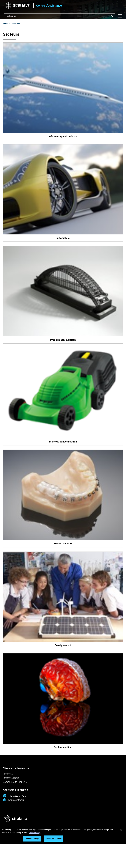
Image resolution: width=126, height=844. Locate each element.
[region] (63, 834)
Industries (16, 23)
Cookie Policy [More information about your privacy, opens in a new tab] (34, 833)
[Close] (121, 830)
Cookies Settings (32, 838)
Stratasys (8, 774)
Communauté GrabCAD (15, 782)
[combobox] (59, 16)
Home (5, 23)
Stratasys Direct (11, 778)
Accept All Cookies (53, 838)
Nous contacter (13, 799)
